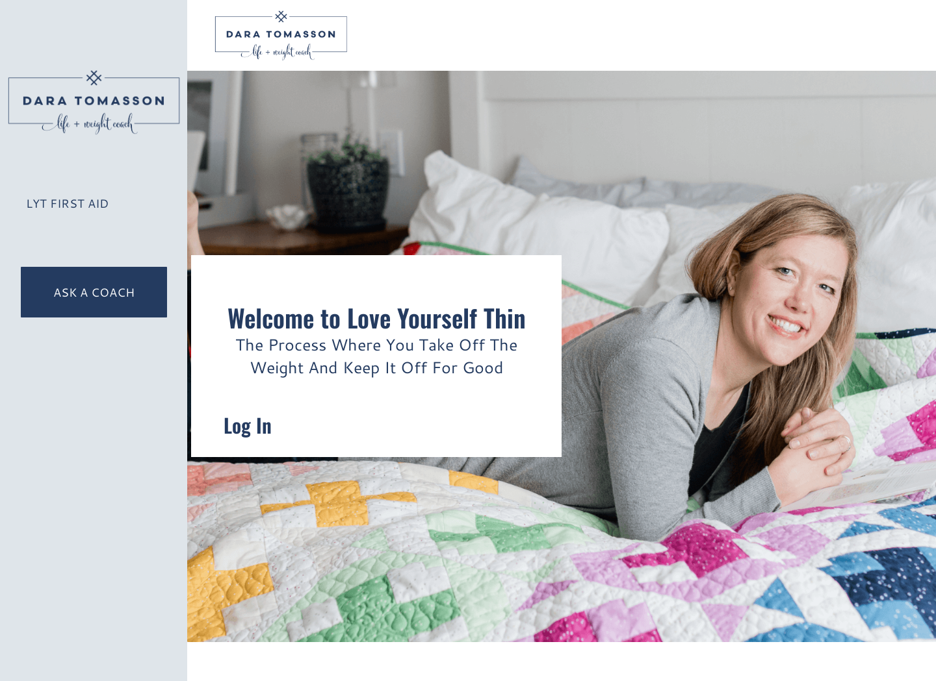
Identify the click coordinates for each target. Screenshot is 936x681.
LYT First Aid (67, 203)
